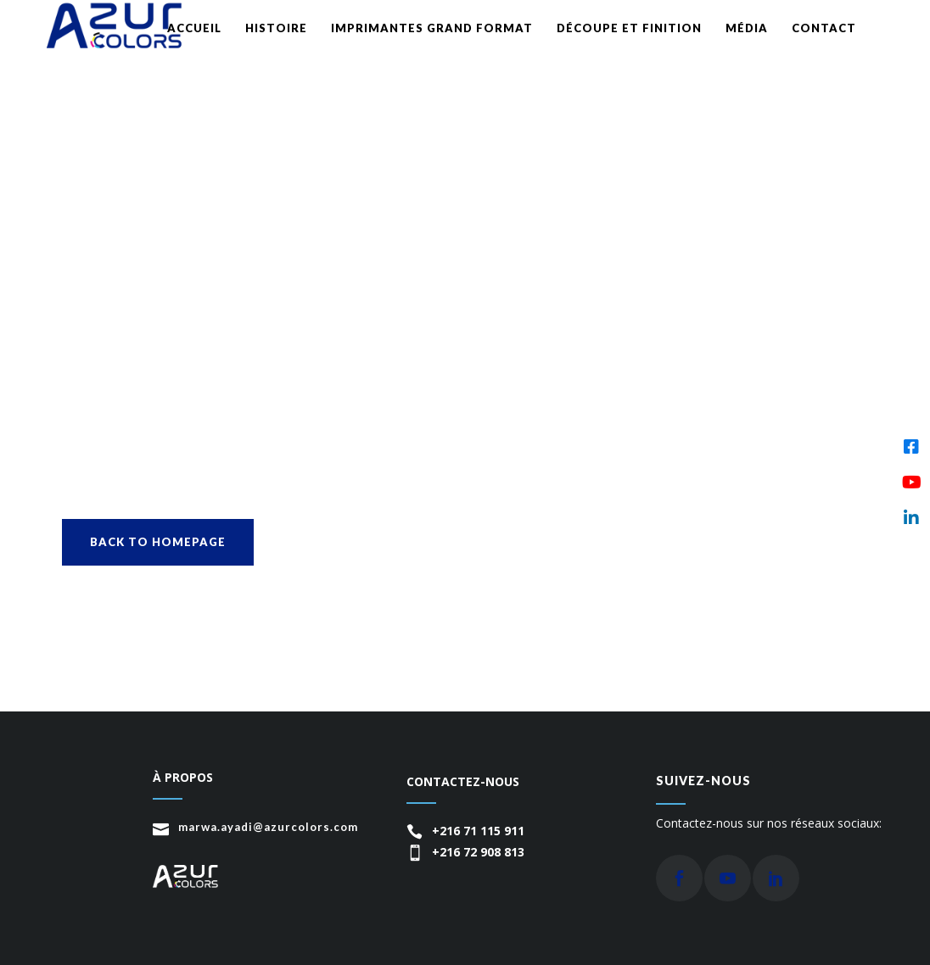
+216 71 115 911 (478, 831)
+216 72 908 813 (478, 852)
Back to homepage (158, 542)
